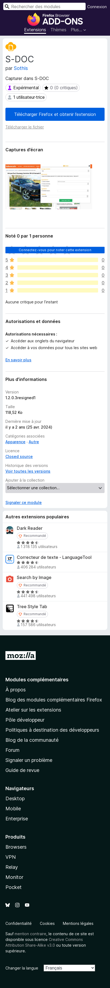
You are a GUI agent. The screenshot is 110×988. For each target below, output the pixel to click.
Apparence (15, 441)
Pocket (13, 887)
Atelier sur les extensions (33, 710)
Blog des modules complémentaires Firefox (53, 700)
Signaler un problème (28, 760)
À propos (15, 689)
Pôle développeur (24, 720)
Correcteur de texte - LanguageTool (54, 557)
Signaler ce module (23, 502)
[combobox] (44, 6)
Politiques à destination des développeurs (52, 730)
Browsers (16, 847)
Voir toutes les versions (27, 471)
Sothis (21, 68)
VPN (10, 857)
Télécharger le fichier (24, 127)
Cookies (47, 923)
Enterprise (16, 818)
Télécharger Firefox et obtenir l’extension (55, 114)
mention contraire (30, 933)
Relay (11, 867)
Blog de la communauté (32, 740)
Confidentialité (18, 923)
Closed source (19, 456)
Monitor (14, 877)
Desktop (15, 798)
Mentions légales (78, 923)
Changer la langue (21, 968)
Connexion (97, 6)
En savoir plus (18, 360)
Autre (34, 441)
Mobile (13, 808)
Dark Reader (30, 528)
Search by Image (34, 577)
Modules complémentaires (37, 679)
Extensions (35, 29)
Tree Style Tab (32, 606)
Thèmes (58, 29)
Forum (12, 750)
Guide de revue (22, 770)
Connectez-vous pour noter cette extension (55, 250)
